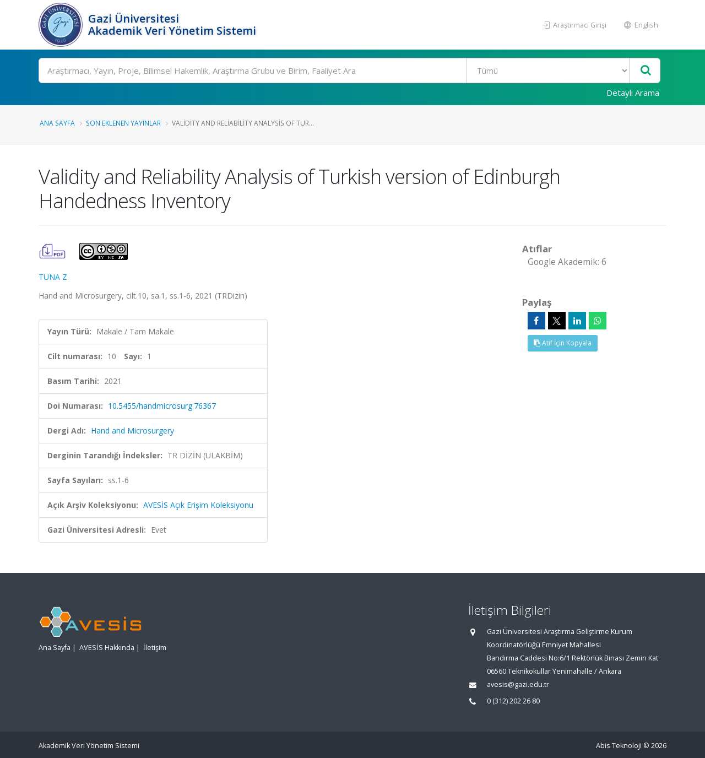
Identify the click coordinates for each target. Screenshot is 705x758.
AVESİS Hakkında (106, 647)
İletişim (154, 647)
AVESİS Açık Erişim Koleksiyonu (198, 505)
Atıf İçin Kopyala (563, 343)
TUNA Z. (54, 277)
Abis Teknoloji (619, 745)
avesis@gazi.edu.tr (518, 684)
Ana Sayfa (57, 122)
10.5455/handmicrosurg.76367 (162, 405)
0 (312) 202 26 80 (513, 701)
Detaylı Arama (632, 92)
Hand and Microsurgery (132, 430)
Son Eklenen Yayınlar (123, 122)
